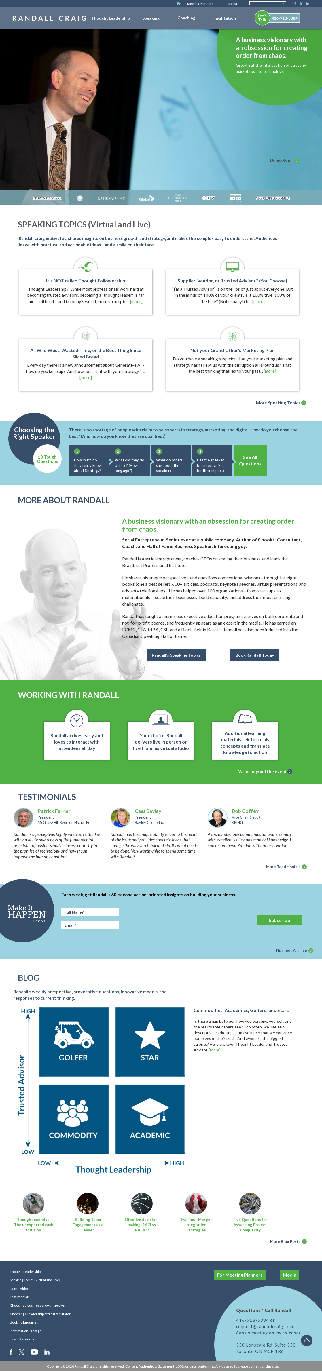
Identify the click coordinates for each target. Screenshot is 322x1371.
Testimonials (20, 1297)
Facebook (293, 4)
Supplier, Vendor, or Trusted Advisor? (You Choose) (232, 280)
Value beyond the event (262, 771)
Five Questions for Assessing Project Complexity (250, 1224)
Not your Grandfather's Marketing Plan (232, 350)
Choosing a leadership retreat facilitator (40, 1314)
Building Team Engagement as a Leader (88, 1224)
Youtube (35, 1351)
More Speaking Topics (278, 402)
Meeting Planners (200, 3)
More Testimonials (283, 866)
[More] (215, 1049)
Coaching (186, 17)
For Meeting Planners (240, 1274)
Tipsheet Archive (291, 950)
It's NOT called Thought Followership (85, 280)
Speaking (151, 18)
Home (179, 4)
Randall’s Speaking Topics (176, 655)
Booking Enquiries (24, 1322)
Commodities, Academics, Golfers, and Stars (241, 1010)
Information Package (25, 1331)
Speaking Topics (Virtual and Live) (35, 1280)
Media (232, 3)
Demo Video (19, 1288)
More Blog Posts (285, 1241)
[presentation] (191, 919)
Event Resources (23, 1339)
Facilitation (224, 18)
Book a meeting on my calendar (268, 1332)
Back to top (309, 1342)
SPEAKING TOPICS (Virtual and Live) (84, 224)
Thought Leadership (110, 18)
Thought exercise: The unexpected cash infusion (33, 1224)
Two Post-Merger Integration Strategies (196, 1224)
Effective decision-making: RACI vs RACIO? (142, 1224)
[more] (136, 301)
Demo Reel (280, 160)
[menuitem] (110, 17)
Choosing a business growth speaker (38, 1305)
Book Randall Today (255, 655)
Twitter (300, 4)
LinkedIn (307, 4)
